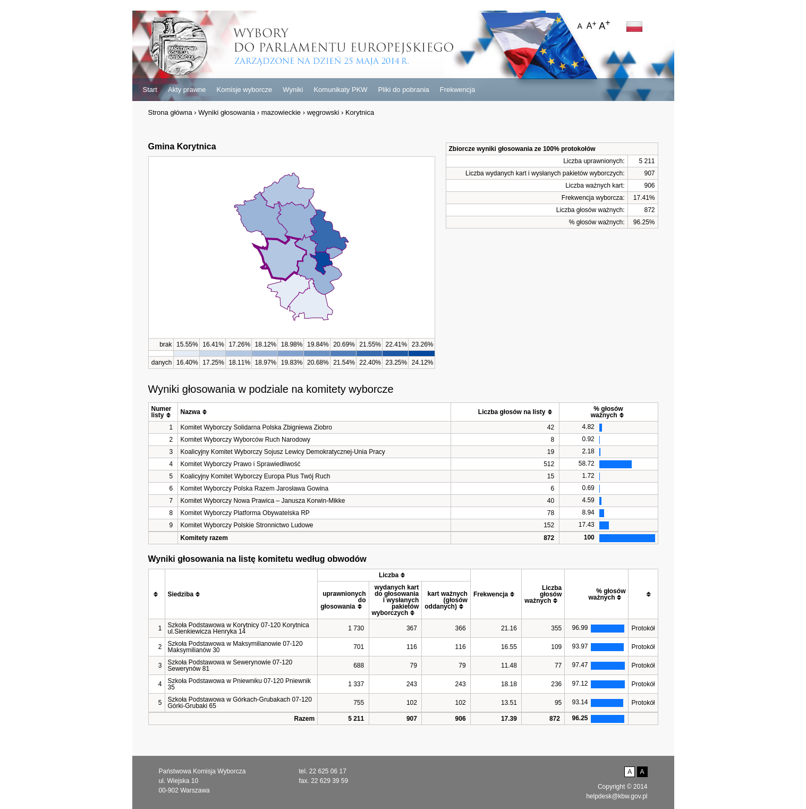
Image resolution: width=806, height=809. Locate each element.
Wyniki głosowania (226, 112)
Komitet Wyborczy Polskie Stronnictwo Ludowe (247, 525)
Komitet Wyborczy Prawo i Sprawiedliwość (241, 464)
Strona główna (170, 112)
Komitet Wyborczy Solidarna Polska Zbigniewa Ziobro (256, 427)
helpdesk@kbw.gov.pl (616, 796)
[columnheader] (162, 412)
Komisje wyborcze (245, 90)
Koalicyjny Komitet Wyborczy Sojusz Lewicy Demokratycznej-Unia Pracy (283, 452)
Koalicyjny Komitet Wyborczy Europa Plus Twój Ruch (255, 476)
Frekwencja (457, 90)
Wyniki (293, 90)
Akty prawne (187, 90)
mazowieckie (281, 112)
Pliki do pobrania (403, 90)
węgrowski (323, 112)
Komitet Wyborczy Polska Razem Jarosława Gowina (255, 488)
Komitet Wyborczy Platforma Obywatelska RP (245, 513)
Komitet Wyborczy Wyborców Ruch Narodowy (246, 439)
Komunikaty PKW (340, 90)
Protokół (643, 628)
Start (150, 90)
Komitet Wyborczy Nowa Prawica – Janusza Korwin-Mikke (263, 500)
